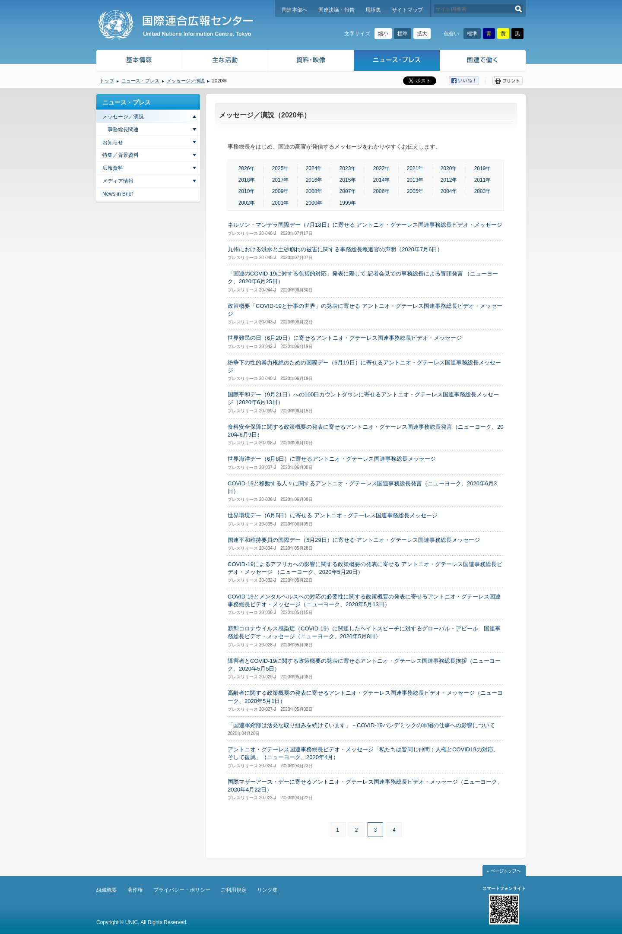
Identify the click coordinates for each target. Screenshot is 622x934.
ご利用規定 (234, 890)
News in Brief (117, 194)
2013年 (415, 180)
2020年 (449, 168)
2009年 (280, 191)
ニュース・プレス (397, 61)
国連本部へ (295, 10)
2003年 (482, 191)
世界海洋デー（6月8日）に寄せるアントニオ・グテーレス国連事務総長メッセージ (332, 459)
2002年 (246, 203)
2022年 (381, 168)
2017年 (280, 180)
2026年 (246, 168)
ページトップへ (504, 870)
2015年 (348, 180)
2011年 (482, 180)
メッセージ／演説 (186, 80)
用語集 (373, 10)
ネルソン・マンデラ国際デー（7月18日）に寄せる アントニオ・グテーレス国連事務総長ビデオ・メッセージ (365, 225)
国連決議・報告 (336, 10)
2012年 (449, 180)
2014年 (381, 180)
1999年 (348, 203)
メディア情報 (117, 181)
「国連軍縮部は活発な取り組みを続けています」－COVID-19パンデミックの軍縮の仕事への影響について (361, 725)
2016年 (314, 180)
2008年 (314, 191)
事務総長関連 (123, 130)
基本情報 (138, 61)
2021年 (415, 168)
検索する (518, 8)
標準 (402, 34)
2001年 (280, 203)
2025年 (280, 168)
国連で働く (483, 61)
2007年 (348, 191)
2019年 (482, 168)
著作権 (135, 890)
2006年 (381, 191)
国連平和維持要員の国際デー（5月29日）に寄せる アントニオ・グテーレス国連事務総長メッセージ (354, 540)
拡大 (422, 34)
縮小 (383, 34)
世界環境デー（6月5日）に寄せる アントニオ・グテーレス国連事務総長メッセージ (333, 515)
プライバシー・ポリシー (181, 890)
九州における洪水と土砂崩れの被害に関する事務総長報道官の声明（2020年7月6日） (335, 249)
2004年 (449, 191)
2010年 (246, 191)
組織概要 (106, 890)
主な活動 (225, 61)
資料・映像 (311, 61)
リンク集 (267, 890)
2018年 (246, 180)
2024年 (314, 168)
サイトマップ (407, 10)
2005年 (415, 191)
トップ (107, 80)
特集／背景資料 (120, 155)
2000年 (314, 203)
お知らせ (112, 142)
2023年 (348, 168)
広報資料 (112, 168)
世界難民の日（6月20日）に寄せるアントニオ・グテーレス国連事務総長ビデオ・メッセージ (345, 338)
